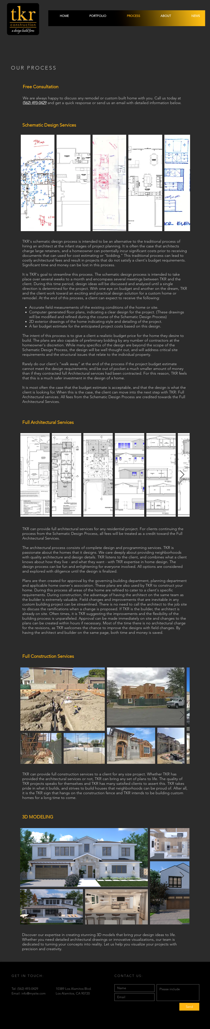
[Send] (189, 1007)
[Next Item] (184, 182)
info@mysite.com (33, 993)
